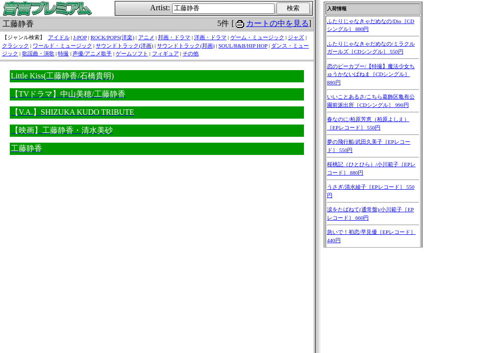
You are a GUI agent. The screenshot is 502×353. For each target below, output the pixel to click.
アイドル (59, 37)
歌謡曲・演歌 (38, 53)
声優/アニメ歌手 (92, 53)
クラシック (15, 46)
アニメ (146, 37)
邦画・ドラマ (174, 37)
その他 (190, 53)
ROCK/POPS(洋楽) (112, 37)
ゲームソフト (132, 53)
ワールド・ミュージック (62, 46)
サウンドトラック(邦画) (185, 46)
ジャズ (296, 37)
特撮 (63, 53)
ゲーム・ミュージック (257, 37)
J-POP (80, 37)
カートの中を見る (277, 23)
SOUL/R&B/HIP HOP (242, 46)
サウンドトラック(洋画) (124, 46)
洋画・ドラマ (210, 37)
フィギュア (165, 53)
